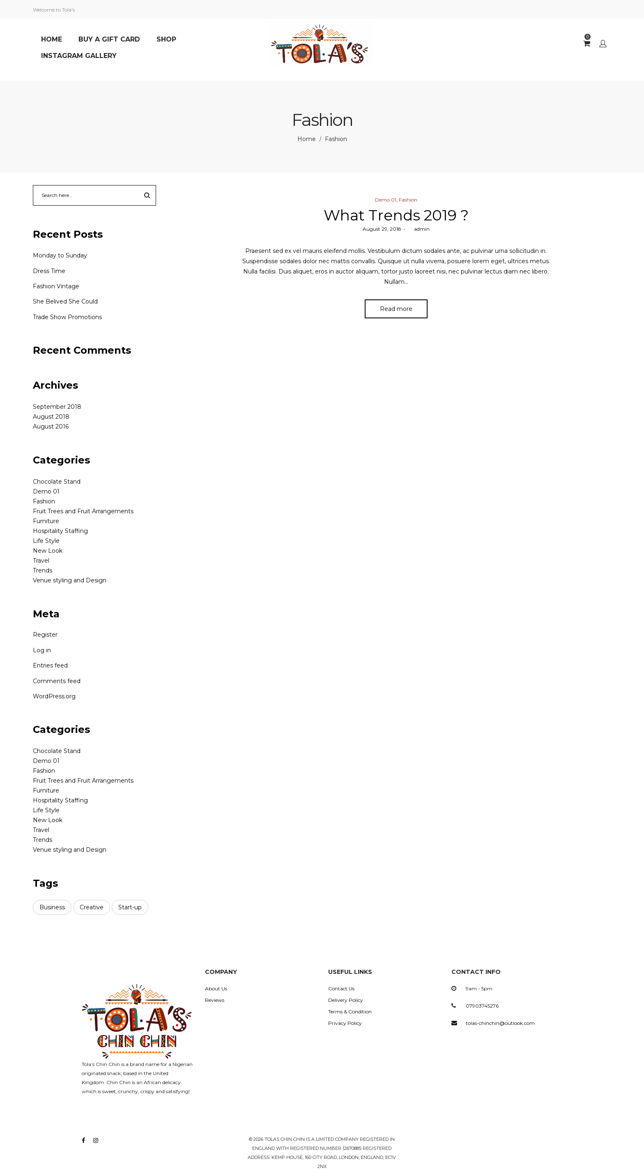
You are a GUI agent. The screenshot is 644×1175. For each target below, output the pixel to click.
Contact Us (341, 988)
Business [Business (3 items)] (52, 907)
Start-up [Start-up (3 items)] (130, 907)
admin (418, 229)
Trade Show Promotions (67, 317)
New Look (47, 550)
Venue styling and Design (69, 580)
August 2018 (51, 416)
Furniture (46, 521)
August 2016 (51, 426)
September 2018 (57, 406)
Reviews (214, 1000)
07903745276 (482, 1006)
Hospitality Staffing (60, 531)
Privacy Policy (345, 1023)
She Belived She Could (65, 301)
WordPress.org (54, 696)
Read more (396, 309)
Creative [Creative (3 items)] (92, 907)
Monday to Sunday (60, 255)
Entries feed (50, 665)
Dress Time (49, 271)
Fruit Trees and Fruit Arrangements (83, 511)
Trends (42, 570)
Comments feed (56, 681)
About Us (216, 988)
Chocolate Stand (56, 481)
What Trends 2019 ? (396, 215)
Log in (42, 650)
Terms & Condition (350, 1011)
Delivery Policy (345, 1000)
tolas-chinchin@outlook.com (500, 1023)
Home (306, 139)
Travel (41, 560)
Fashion (408, 200)
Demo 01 (385, 200)
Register (45, 634)
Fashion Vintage (56, 286)
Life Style (46, 541)
